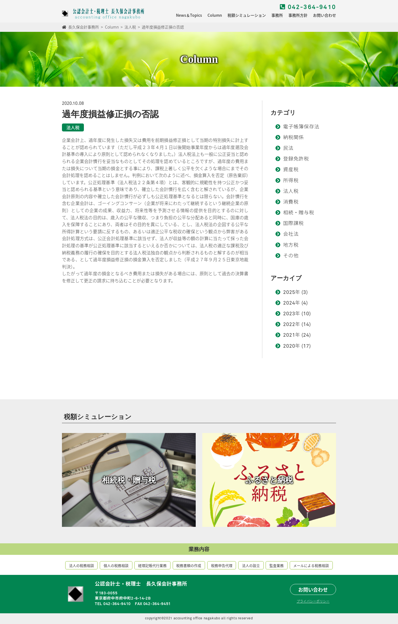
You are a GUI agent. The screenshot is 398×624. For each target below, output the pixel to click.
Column (214, 15)
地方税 (291, 245)
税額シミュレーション (247, 15)
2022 (289, 324)
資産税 (291, 169)
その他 (291, 256)
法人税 (291, 191)
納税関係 (293, 137)
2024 (289, 303)
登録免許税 (296, 159)
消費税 (291, 202)
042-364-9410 (308, 7)
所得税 (291, 180)
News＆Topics (189, 15)
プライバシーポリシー (313, 601)
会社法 (291, 234)
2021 (289, 335)
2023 (289, 313)
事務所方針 (298, 15)
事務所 (277, 15)
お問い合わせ (324, 15)
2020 (289, 346)
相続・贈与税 (298, 212)
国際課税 (293, 223)
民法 (288, 148)
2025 (289, 292)
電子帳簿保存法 (301, 127)
